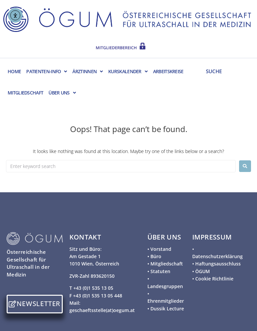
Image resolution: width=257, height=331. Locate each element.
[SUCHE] (226, 71)
